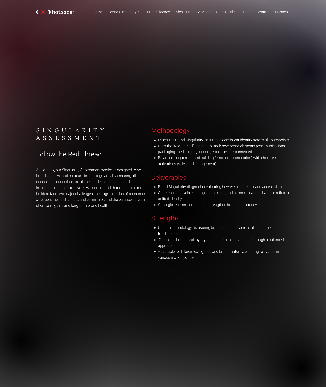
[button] (157, 12)
